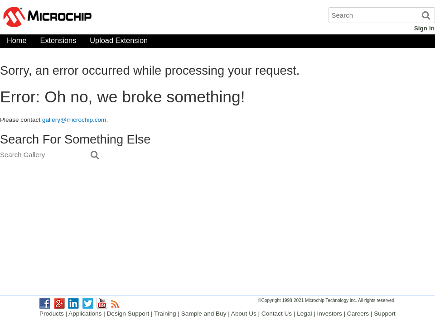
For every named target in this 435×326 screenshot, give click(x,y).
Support (385, 313)
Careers (358, 313)
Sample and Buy (204, 313)
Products (51, 313)
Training (165, 313)
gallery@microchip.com (74, 119)
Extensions (58, 42)
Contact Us (276, 313)
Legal (304, 313)
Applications (85, 313)
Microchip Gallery (90, 18)
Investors (329, 313)
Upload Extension (119, 42)
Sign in (424, 28)
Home (17, 42)
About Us (243, 313)
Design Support (128, 313)
